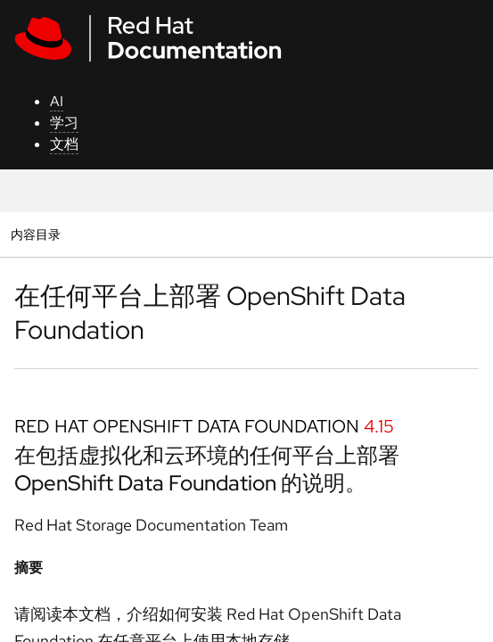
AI (56, 101)
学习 (64, 122)
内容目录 (35, 234)
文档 (64, 144)
